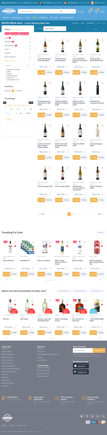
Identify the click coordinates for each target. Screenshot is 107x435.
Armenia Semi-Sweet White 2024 (96, 59)
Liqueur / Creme (77, 315)
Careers (39, 357)
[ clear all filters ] (17, 29)
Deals (34, 18)
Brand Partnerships (43, 368)
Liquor (81, 291)
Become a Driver (67, 18)
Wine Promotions (7, 363)
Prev (42, 214)
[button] (18, 38)
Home (75, 23)
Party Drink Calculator (9, 372)
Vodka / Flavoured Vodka (60, 316)
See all (101, 232)
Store (27, 18)
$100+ (29, 113)
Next (101, 214)
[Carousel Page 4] (54, 280)
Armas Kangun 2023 (45, 186)
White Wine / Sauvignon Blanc (10, 257)
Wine (82, 23)
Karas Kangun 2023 (62, 186)
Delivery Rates (6, 351)
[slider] (5, 105)
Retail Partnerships (43, 370)
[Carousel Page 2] (50, 280)
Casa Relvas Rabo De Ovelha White (44, 59)
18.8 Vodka (42, 319)
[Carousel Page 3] (52, 280)
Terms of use (21, 425)
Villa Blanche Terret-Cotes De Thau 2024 (79, 188)
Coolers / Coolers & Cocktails (9, 316)
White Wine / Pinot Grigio (79, 256)
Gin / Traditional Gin (26, 315)
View (49, 72)
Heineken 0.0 (42, 260)
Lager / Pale (58, 256)
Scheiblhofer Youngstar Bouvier (97, 102)
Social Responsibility (8, 366)
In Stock (19, 91)
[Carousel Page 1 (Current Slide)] (48, 280)
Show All (8, 91)
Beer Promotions (7, 357)
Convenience (17, 18)
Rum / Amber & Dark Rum (96, 316)
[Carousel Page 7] (59, 280)
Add (41, 72)
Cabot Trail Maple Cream (78, 320)
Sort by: (40, 28)
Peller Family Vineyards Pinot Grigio (78, 262)
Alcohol (6, 18)
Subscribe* (99, 350)
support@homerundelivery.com (47, 354)
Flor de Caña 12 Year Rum (95, 320)
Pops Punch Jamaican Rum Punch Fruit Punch (9, 320)
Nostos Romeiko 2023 (96, 187)
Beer (64, 291)
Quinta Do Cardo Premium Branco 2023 (61, 145)
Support (4, 425)
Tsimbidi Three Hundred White (60, 59)
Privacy (12, 425)
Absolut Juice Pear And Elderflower (62, 320)
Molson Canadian (61, 260)
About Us (40, 349)
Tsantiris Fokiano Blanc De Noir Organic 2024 (44, 145)
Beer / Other (41, 256)
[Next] (102, 29)
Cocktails (5, 374)
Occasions (5, 377)
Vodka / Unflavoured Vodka (26, 257)
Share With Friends (8, 383)
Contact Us (41, 351)
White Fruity (24, 33)
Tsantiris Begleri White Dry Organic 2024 (61, 103)
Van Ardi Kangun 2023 (96, 145)
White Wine (90, 23)
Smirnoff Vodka (25, 260)
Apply (9, 119)
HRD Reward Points (8, 354)
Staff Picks (43, 18)
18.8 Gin (23, 319)
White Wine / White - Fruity (44, 55)
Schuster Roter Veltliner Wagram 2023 (79, 103)
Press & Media (41, 360)
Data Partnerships (43, 373)
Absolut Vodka (95, 260)
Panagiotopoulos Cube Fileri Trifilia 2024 (44, 103)
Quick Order (5, 386)
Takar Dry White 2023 (78, 145)
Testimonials (6, 380)
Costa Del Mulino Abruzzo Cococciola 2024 (80, 60)
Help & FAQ (5, 349)
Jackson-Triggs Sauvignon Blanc (9, 261)
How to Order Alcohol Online (11, 369)
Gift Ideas (54, 18)
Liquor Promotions (8, 360)
